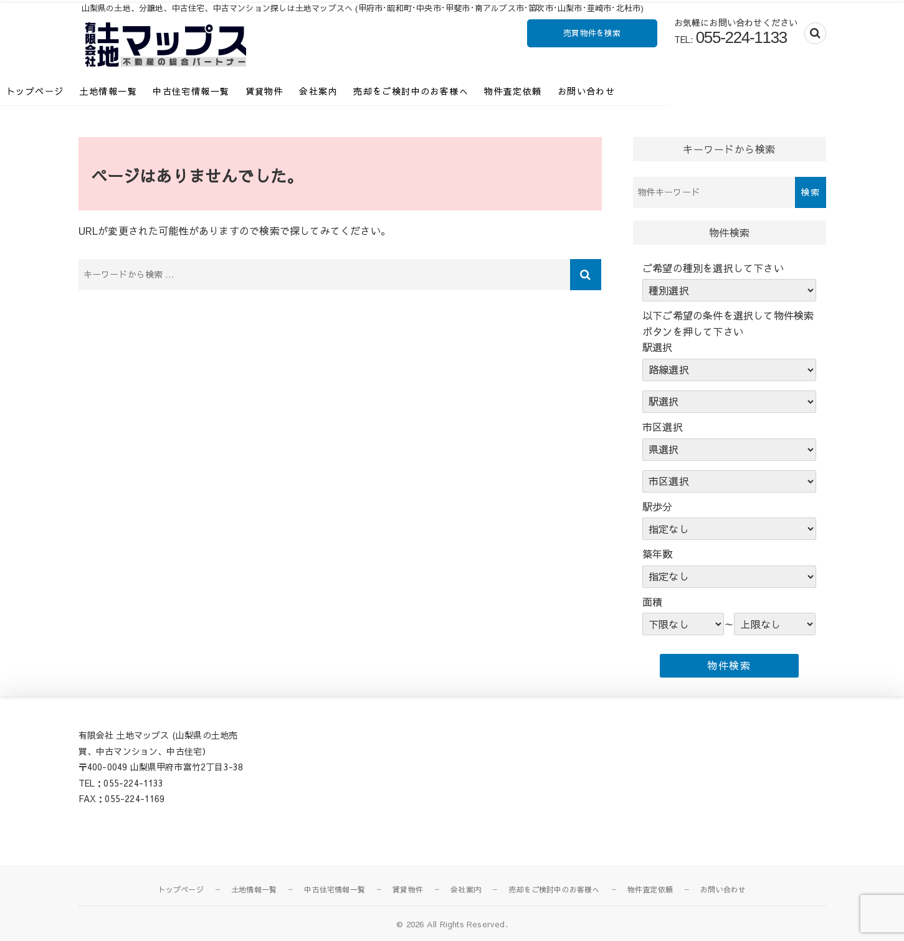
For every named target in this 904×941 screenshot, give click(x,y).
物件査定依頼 (591, 91)
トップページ (113, 91)
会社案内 (397, 91)
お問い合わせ (664, 91)
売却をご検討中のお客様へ (489, 91)
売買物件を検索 (592, 33)
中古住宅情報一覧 (269, 91)
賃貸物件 (342, 91)
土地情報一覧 (186, 91)
